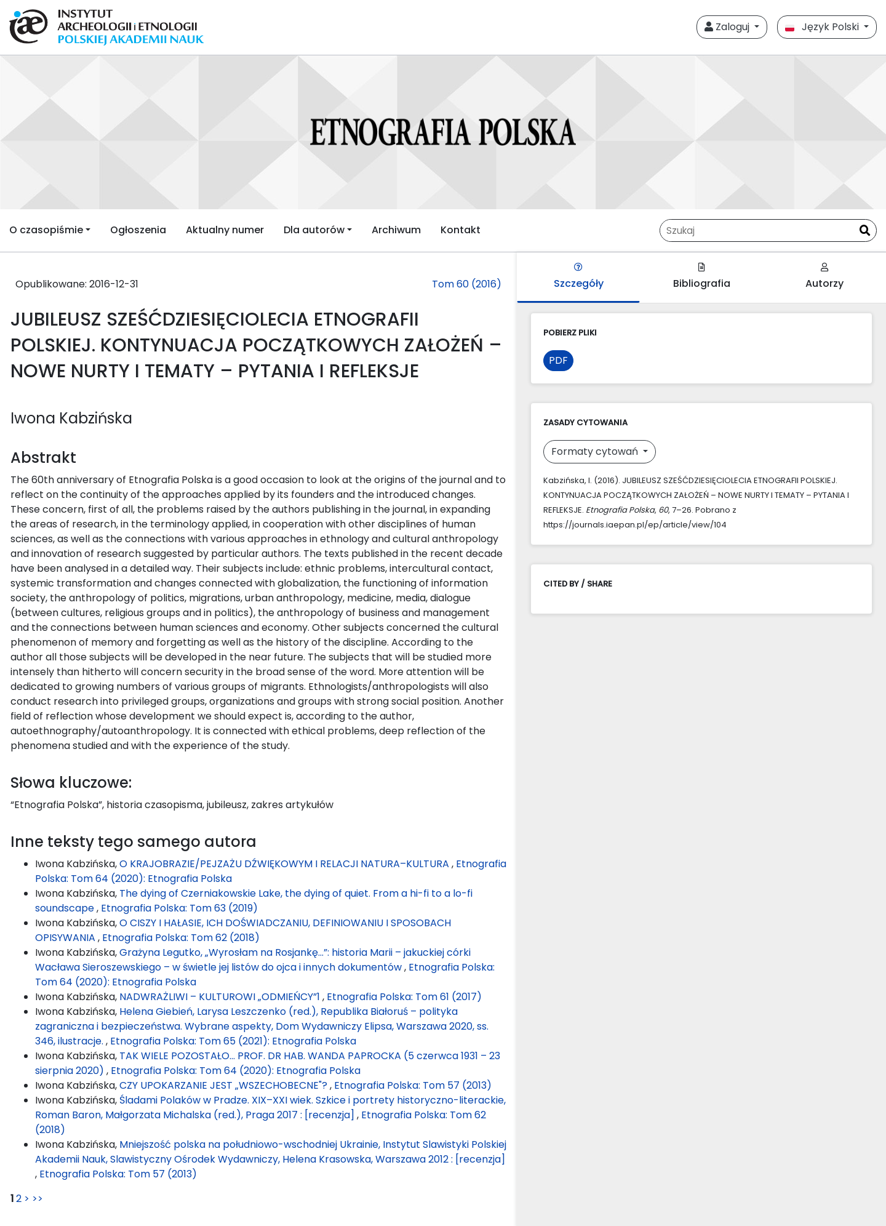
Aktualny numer (225, 230)
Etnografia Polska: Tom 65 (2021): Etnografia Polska (233, 1041)
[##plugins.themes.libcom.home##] (443, 132)
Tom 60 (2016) (466, 284)
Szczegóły (579, 276)
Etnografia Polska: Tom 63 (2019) (179, 908)
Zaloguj (728, 27)
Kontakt (461, 230)
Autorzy (824, 276)
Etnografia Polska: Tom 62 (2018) (181, 938)
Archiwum (396, 230)
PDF (558, 360)
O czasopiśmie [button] (46, 230)
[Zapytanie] (756, 230)
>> (37, 1199)
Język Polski (823, 27)
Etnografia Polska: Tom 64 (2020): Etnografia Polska (236, 1071)
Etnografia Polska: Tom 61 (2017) (404, 997)
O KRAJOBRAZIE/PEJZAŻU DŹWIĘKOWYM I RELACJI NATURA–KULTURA (285, 864)
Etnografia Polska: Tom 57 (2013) (413, 1085)
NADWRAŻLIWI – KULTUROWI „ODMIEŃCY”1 (220, 997)
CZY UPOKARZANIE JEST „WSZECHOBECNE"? (224, 1085)
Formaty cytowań (596, 451)
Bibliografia (701, 276)
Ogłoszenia (138, 230)
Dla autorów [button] (314, 230)
